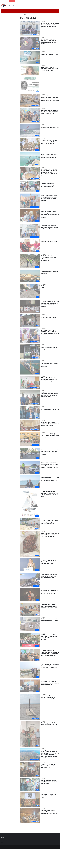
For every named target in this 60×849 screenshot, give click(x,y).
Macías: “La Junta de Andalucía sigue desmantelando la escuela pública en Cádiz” (49, 782)
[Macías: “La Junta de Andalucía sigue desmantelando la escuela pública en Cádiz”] (30, 784)
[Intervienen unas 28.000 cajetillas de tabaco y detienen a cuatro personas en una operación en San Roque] (30, 439)
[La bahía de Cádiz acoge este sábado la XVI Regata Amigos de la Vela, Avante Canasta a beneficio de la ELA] (30, 503)
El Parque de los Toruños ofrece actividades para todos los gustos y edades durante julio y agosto (49, 379)
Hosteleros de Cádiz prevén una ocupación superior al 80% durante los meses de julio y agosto (49, 142)
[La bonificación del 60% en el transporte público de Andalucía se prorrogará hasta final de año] (30, 351)
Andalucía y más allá (18, 10)
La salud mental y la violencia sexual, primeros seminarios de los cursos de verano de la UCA (50, 54)
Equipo (2, 842)
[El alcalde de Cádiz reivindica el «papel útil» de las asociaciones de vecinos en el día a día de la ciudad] (30, 609)
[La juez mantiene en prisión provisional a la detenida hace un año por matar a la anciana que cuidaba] (30, 43)
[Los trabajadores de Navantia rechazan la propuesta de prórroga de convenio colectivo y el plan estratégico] (30, 367)
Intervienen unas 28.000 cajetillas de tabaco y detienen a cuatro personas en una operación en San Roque (50, 435)
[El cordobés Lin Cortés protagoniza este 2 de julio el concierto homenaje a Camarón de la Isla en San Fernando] (30, 594)
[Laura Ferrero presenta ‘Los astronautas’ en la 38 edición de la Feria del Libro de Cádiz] (30, 79)
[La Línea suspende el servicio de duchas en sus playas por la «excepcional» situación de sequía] (30, 707)
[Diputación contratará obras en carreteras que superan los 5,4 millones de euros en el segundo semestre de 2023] (30, 261)
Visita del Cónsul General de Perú (49, 241)
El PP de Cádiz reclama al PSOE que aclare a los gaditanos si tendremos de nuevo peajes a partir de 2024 (50, 479)
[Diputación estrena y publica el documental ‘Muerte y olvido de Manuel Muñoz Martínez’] (30, 769)
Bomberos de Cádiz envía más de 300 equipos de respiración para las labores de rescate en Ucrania (49, 620)
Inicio (21, 14)
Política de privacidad (4, 840)
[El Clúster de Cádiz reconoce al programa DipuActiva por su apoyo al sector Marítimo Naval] (30, 686)
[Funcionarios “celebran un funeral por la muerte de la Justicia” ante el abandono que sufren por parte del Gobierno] (30, 453)
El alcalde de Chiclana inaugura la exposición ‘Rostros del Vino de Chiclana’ (49, 796)
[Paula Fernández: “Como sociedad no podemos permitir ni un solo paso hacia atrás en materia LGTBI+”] (30, 412)
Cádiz (2, 10)
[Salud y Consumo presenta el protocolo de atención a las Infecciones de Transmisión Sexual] (30, 815)
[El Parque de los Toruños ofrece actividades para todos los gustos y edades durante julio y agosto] (30, 382)
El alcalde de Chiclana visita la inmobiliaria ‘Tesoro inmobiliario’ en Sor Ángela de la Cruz (50, 227)
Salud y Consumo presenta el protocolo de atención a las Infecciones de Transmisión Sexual (49, 812)
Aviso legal (2, 837)
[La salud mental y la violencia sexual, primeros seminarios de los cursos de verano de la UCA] (30, 57)
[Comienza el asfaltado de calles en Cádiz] (30, 291)
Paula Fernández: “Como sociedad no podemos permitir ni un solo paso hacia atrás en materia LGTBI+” (50, 409)
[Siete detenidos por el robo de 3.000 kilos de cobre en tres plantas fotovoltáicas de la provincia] (30, 544)
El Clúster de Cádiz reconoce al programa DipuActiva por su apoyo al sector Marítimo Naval (50, 683)
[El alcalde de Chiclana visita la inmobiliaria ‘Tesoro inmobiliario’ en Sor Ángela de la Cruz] (30, 231)
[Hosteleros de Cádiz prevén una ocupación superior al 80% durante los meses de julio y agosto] (30, 144)
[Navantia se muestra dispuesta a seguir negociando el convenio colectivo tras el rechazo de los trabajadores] (30, 159)
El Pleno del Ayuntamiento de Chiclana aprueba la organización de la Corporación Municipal (50, 424)
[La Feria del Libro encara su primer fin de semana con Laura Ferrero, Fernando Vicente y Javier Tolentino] (30, 320)
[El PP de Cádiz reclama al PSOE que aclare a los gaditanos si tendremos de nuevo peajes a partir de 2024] (30, 481)
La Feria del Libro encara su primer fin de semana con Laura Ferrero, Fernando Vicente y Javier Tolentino (50, 317)
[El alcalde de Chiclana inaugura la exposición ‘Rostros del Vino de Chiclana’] (30, 799)
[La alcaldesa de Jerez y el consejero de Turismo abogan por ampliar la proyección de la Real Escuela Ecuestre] (30, 28)
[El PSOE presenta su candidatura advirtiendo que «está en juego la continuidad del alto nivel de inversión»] (30, 640)
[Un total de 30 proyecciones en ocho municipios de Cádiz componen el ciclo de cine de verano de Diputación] (30, 306)
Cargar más (40, 828)
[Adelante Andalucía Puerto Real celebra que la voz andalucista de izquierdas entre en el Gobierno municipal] (30, 201)
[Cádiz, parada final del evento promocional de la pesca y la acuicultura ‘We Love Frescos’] (30, 186)
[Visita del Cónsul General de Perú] (30, 245)
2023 (24, 14)
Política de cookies (4, 839)
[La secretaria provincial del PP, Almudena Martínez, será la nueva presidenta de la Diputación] (30, 564)
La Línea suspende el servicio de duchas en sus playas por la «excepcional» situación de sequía (49, 697)
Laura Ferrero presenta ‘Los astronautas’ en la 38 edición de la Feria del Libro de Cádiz (49, 69)
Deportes (12, 10)
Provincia (8, 10)
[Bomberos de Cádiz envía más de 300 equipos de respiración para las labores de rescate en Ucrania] (30, 624)
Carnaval (24, 10)
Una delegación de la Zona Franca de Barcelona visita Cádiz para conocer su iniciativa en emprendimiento (50, 666)
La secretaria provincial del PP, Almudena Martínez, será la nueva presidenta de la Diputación (49, 562)
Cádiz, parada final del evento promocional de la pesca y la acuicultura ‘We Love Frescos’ (48, 185)
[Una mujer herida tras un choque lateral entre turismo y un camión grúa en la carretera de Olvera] (30, 580)
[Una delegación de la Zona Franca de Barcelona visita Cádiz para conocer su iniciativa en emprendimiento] (30, 670)
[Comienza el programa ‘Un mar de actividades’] (30, 276)
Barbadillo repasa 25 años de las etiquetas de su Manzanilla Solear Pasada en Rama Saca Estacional (49, 724)
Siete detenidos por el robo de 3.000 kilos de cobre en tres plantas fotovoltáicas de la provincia (50, 535)
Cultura (5, 10)
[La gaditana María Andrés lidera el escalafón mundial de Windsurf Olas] (30, 130)
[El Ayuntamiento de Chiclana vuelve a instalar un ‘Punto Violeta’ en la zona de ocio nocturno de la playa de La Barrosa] (30, 335)
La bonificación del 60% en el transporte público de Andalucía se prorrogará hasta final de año (49, 347)
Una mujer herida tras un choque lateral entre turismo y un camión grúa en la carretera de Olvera (49, 576)
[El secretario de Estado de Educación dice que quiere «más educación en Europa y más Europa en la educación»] (30, 115)
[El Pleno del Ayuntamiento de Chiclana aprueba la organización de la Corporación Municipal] (30, 425)
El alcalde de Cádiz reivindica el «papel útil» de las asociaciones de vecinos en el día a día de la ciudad (49, 606)
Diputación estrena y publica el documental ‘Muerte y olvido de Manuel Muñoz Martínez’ (48, 766)
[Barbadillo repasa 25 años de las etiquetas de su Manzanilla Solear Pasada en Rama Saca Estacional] (30, 734)
